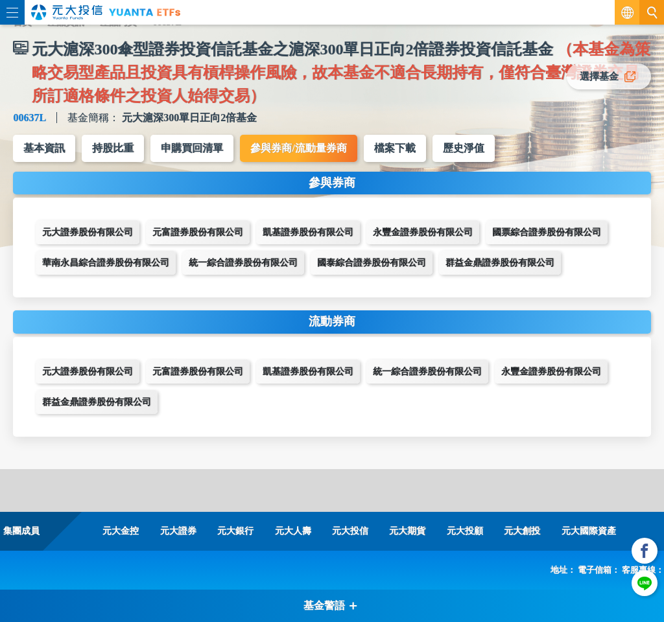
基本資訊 (44, 148)
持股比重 (113, 148)
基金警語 (330, 605)
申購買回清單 (192, 148)
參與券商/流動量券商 (298, 148)
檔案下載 (395, 148)
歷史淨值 (463, 148)
